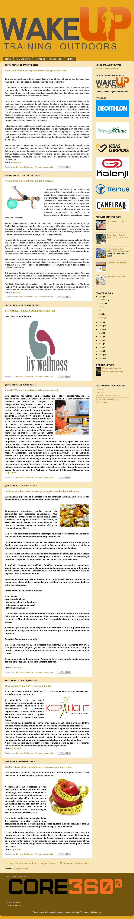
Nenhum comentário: (44, 167)
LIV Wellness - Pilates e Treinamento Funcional (30, 310)
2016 (101, 340)
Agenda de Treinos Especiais (48, 59)
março (101, 318)
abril (100, 314)
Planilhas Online (23, 59)
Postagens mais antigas (75, 863)
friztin (76, 912)
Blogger (96, 912)
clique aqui (16, 162)
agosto (101, 303)
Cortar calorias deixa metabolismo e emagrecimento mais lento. (38, 767)
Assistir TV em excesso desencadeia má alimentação (32, 390)
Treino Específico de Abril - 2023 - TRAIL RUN (117, 236)
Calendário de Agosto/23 (118, 263)
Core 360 (100, 393)
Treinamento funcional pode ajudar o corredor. (29, 181)
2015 (101, 344)
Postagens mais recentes (20, 863)
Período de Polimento (116, 277)
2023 (101, 297)
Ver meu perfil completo (112, 372)
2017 (101, 337)
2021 (101, 326)
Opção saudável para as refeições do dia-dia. (28, 686)
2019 (101, 333)
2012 (101, 355)
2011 (101, 358)
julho (100, 307)
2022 (101, 322)
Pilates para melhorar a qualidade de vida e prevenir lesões (36, 70)
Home (8, 59)
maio (100, 310)
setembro (102, 300)
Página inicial (48, 863)
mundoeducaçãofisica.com (107, 396)
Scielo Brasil (101, 402)
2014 (101, 347)
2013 (101, 351)
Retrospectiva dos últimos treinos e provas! (118, 250)
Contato (70, 59)
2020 (101, 329)
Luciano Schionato (113, 368)
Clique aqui (16, 292)
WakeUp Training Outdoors (108, 68)
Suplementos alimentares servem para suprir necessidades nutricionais (42, 491)
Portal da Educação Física (107, 399)
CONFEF (99, 389)
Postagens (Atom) (21, 869)
